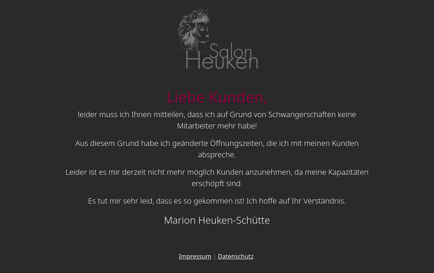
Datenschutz (235, 256)
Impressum (195, 256)
